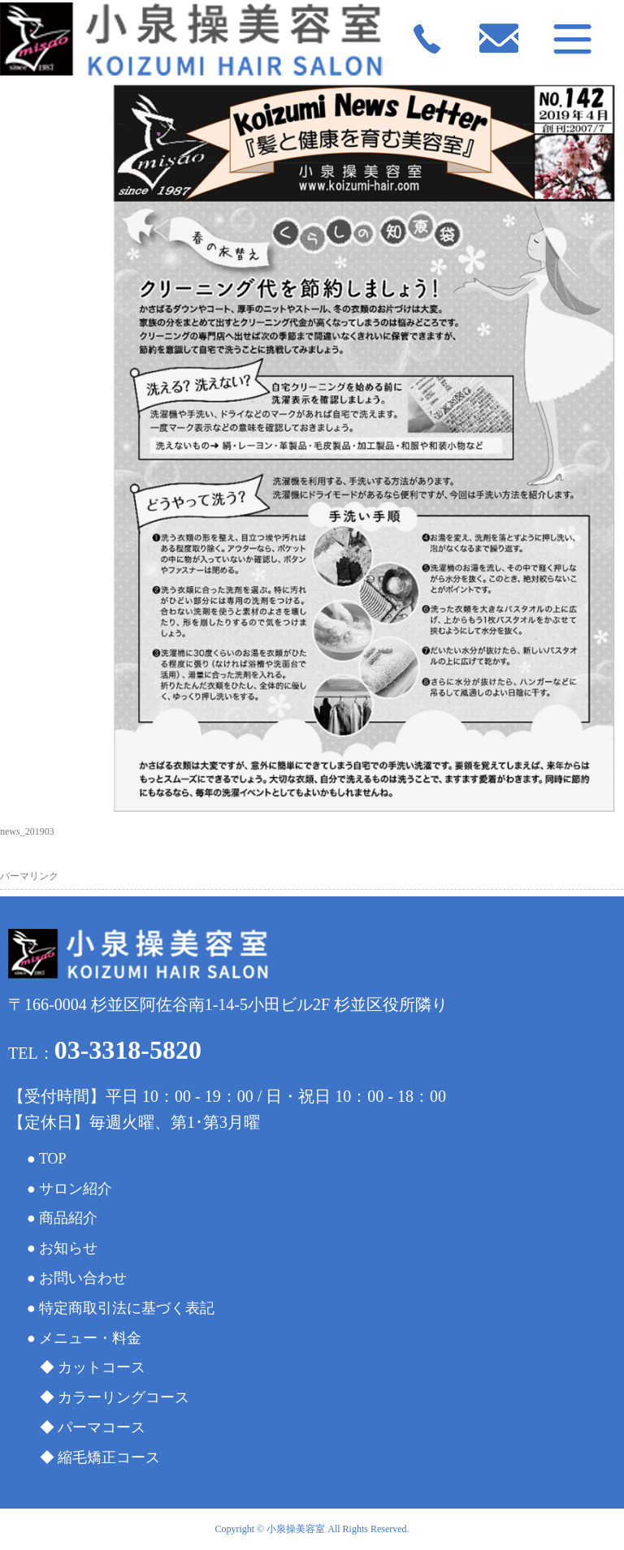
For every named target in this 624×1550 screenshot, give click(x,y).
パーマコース (101, 1427)
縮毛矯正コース (109, 1457)
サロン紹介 (75, 1189)
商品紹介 (68, 1218)
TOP (53, 1159)
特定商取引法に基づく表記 (126, 1308)
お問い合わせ (83, 1278)
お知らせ (68, 1248)
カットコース (101, 1367)
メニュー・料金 (90, 1338)
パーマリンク (29, 876)
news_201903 (27, 831)
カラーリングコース (123, 1397)
